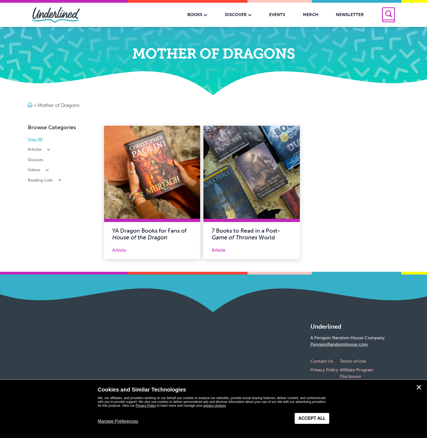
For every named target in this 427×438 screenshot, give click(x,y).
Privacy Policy (324, 369)
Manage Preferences (118, 421)
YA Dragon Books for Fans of (149, 234)
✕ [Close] (419, 387)
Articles (39, 149)
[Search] (388, 14)
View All (35, 139)
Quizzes (35, 159)
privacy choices (214, 406)
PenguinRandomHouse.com (339, 344)
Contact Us (321, 361)
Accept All (312, 418)
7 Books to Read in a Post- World (246, 234)
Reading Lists (45, 180)
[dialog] (213, 409)
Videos (39, 169)
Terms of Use (353, 361)
